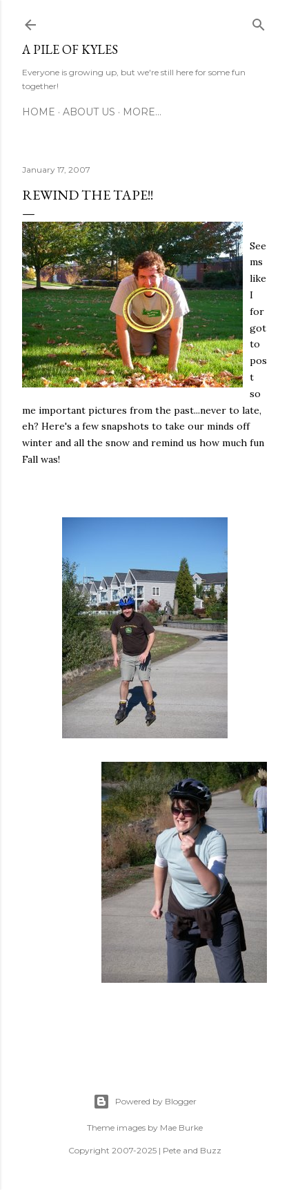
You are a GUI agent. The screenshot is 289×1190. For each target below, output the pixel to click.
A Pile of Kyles (70, 49)
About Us (89, 112)
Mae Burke (181, 1127)
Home (38, 112)
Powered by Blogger (145, 1101)
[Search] (258, 22)
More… (142, 112)
